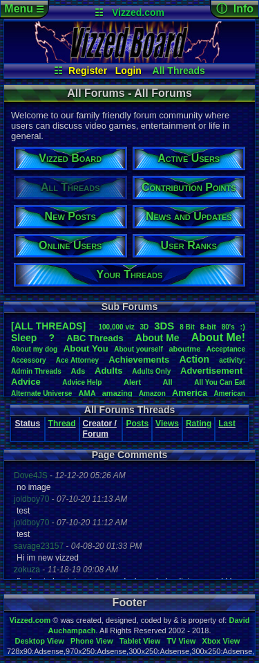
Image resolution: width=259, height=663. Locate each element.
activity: (232, 360)
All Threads (179, 70)
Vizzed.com (138, 12)
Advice (26, 381)
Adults (108, 370)
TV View (180, 641)
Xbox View (221, 641)
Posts (137, 423)
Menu (24, 9)
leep (24, 337)
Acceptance (226, 349)
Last (227, 423)
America (189, 393)
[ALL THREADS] (48, 326)
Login (128, 70)
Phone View (91, 641)
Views (167, 423)
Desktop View (39, 641)
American (229, 393)
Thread (62, 423)
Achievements (138, 359)
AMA (87, 393)
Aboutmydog (34, 349)
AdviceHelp (82, 382)
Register (87, 70)
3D (144, 327)
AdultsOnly (151, 371)
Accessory (28, 360)
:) (242, 327)
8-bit (208, 327)
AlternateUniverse (41, 393)
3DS (164, 326)
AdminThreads (36, 371)
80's (228, 327)
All (168, 382)
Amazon (152, 393)
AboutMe (157, 337)
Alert (132, 382)
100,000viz (116, 327)
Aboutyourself (138, 349)
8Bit (187, 327)
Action (194, 359)
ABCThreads (94, 338)
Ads (78, 371)
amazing (117, 393)
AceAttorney (77, 360)
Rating (198, 423)
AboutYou (86, 348)
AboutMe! (218, 337)
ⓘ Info (234, 9)
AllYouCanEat (219, 382)
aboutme (184, 349)
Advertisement (212, 370)
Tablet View (140, 641)
